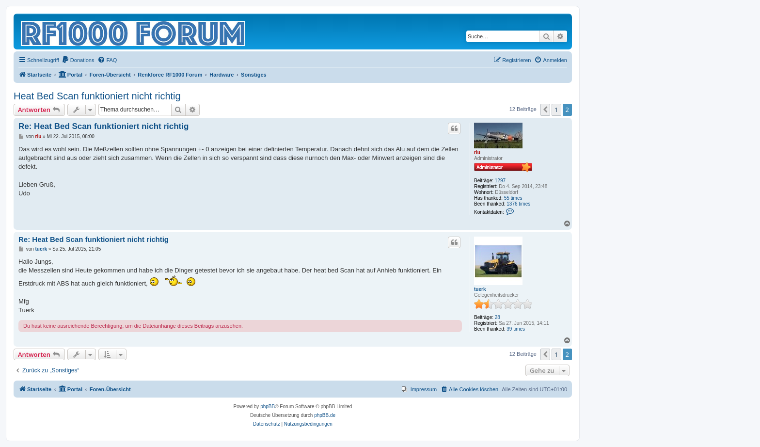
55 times (513, 198)
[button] (545, 109)
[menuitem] (78, 60)
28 (497, 317)
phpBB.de (324, 415)
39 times (516, 329)
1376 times (518, 204)
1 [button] (556, 109)
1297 (500, 180)
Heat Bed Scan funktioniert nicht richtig (97, 96)
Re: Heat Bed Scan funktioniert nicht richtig (103, 126)
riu (477, 152)
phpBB (267, 406)
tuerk (480, 289)
